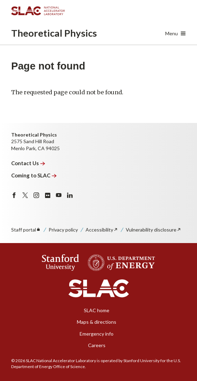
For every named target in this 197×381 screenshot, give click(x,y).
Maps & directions (96, 322)
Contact (28, 163)
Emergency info (97, 334)
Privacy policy (63, 230)
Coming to (34, 175)
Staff (26, 230)
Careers (96, 345)
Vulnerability (153, 230)
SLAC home (96, 310)
